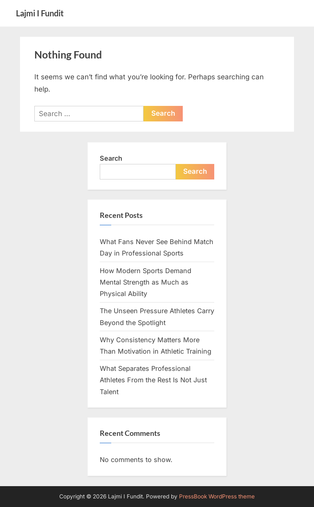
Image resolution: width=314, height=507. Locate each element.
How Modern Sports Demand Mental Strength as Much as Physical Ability (145, 282)
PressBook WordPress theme (217, 496)
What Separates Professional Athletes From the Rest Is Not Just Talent (153, 380)
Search (111, 158)
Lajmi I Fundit (40, 13)
